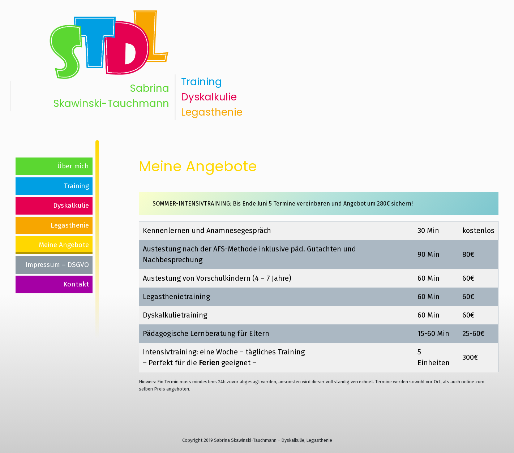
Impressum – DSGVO (57, 264)
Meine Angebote (64, 245)
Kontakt (76, 284)
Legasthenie (212, 112)
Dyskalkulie (209, 97)
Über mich (73, 166)
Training (201, 82)
